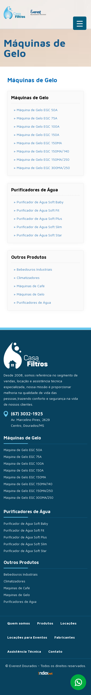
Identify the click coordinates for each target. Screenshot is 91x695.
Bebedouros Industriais (34, 269)
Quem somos (18, 623)
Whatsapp (78, 682)
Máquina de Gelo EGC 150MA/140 (28, 484)
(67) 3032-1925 (27, 413)
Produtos (45, 623)
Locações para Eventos (27, 637)
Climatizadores (28, 278)
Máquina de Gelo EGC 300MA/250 (28, 497)
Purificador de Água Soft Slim (25, 544)
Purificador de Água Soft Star (25, 551)
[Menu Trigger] (79, 23)
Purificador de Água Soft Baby (26, 524)
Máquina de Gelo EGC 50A (23, 450)
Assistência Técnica (24, 651)
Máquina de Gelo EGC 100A (24, 463)
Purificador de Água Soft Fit (24, 530)
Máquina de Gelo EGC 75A (22, 457)
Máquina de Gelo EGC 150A (23, 470)
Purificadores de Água (34, 302)
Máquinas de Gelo (30, 294)
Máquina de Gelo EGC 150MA (25, 477)
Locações (68, 623)
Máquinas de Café (31, 286)
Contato (55, 651)
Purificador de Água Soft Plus (25, 537)
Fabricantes (64, 637)
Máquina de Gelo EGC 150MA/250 (28, 491)
